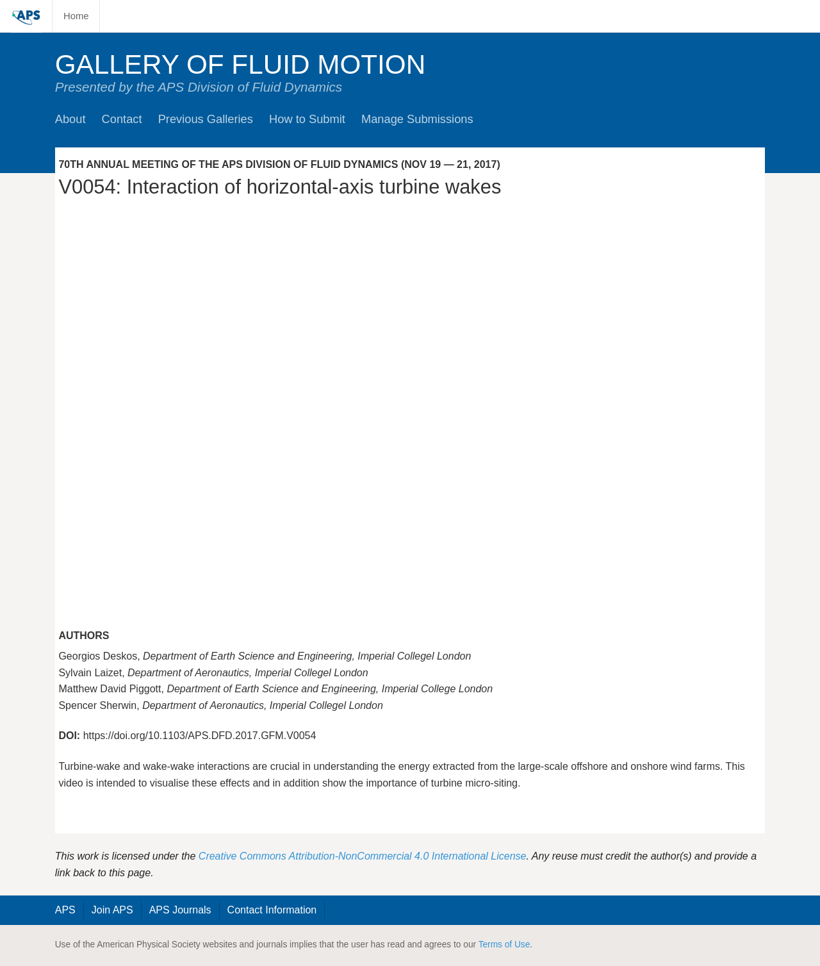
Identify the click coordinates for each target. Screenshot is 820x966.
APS (65, 909)
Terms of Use (504, 944)
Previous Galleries (205, 119)
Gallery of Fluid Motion (240, 64)
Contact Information (272, 909)
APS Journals (180, 909)
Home (76, 16)
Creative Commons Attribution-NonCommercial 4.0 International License (363, 856)
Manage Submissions (417, 119)
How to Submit (307, 119)
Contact (122, 119)
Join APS (112, 909)
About (70, 119)
